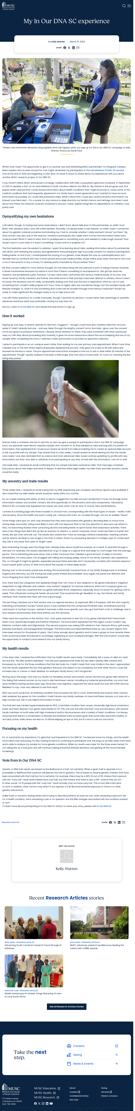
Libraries (106, 1092)
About (72, 1088)
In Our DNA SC (27, 306)
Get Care (74, 1099)
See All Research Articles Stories (67, 1006)
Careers (75, 1092)
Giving (104, 1088)
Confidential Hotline (79, 1096)
